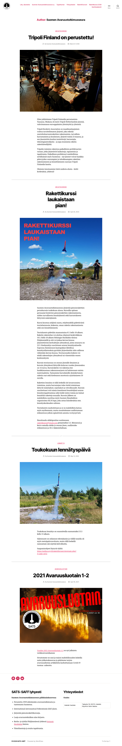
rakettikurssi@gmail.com (47, 423)
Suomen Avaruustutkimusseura (56, 44)
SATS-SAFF (21, 741)
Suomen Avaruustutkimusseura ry (43, 5)
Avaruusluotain (61, 569)
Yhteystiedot (71, 5)
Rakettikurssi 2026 (95, 5)
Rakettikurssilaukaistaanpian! (61, 199)
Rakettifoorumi (82, 5)
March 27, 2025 (74, 44)
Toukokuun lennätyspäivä (61, 450)
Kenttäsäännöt (96, 7)
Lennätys (61, 443)
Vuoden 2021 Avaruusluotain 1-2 (50, 651)
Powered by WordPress (35, 741)
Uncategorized (61, 31)
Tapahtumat (60, 5)
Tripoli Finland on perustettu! (61, 37)
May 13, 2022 (75, 456)
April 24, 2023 (74, 212)
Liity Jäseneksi (25, 5)
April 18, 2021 (74, 582)
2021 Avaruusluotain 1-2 (61, 575)
